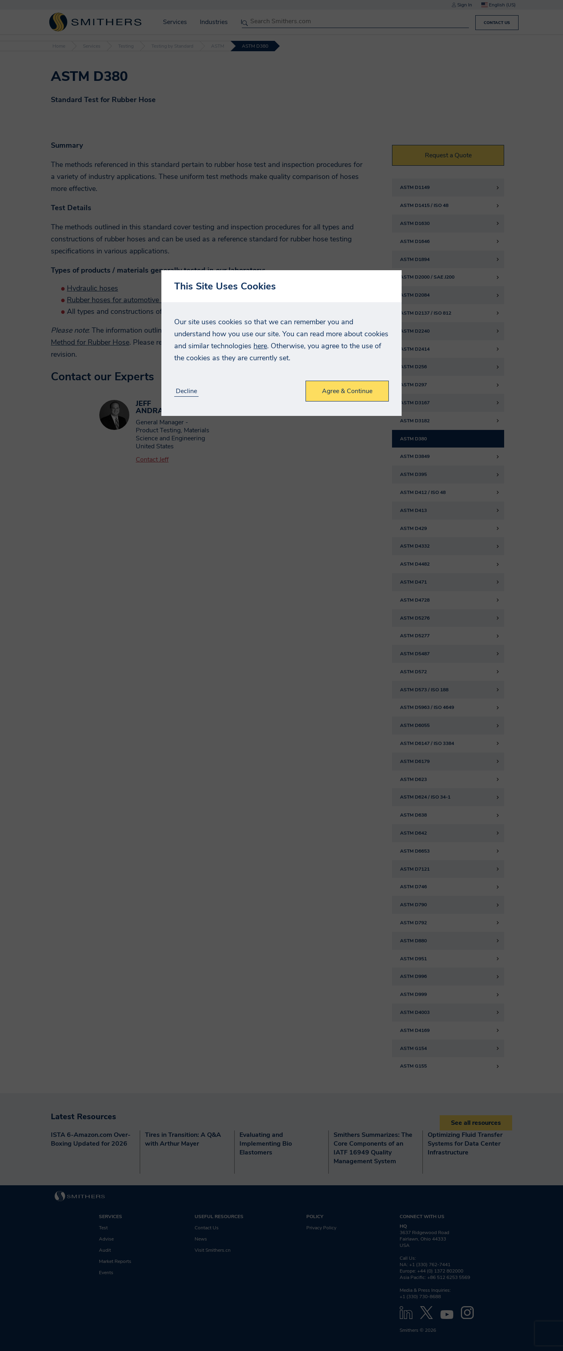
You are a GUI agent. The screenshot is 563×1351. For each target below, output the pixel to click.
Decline (186, 391)
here (260, 346)
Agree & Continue (347, 391)
